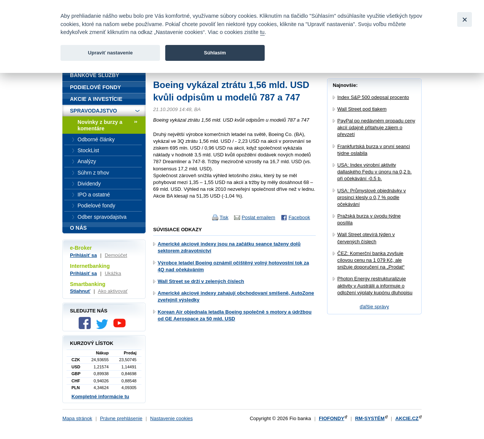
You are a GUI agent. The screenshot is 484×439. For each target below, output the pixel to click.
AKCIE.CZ (407, 418)
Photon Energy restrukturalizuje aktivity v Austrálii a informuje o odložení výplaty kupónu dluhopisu (375, 285)
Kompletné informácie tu (100, 396)
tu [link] (262, 32)
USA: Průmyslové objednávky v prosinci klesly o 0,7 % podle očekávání (371, 197)
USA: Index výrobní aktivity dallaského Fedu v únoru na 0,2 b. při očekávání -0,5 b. (374, 171)
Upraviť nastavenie (110, 53)
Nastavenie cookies (171, 418)
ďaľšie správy (374, 306)
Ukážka (113, 273)
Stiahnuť (80, 291)
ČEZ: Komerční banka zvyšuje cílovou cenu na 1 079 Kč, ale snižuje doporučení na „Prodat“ (371, 260)
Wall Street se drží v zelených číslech (201, 281)
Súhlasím (215, 53)
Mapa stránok (77, 418)
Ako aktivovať (113, 291)
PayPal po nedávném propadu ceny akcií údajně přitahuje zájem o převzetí (376, 127)
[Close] (464, 19)
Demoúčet (116, 255)
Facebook (299, 217)
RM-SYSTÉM (370, 418)
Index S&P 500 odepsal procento (373, 97)
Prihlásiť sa (83, 255)
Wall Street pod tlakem (361, 109)
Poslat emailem (258, 217)
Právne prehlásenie (121, 418)
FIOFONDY (331, 418)
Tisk (224, 217)
